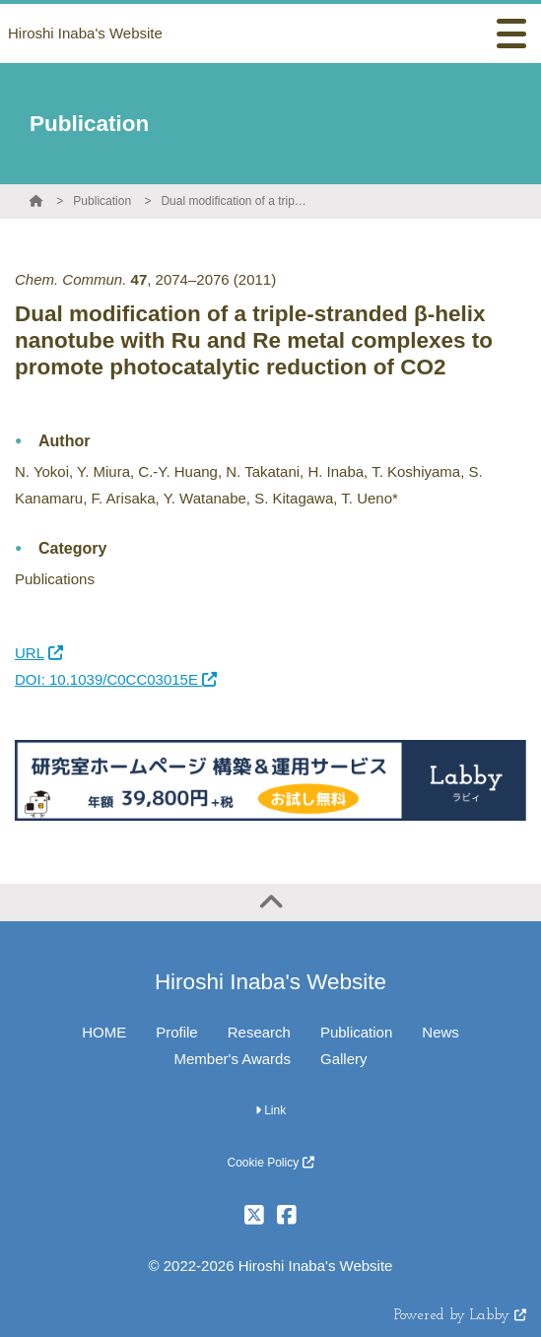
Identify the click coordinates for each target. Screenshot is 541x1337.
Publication (102, 201)
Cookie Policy (270, 1163)
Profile (177, 1032)
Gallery (344, 1058)
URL (39, 652)
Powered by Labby (460, 1315)
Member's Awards (232, 1058)
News (440, 1032)
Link (270, 1110)
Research (259, 1032)
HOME (104, 1032)
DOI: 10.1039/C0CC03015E (116, 679)
